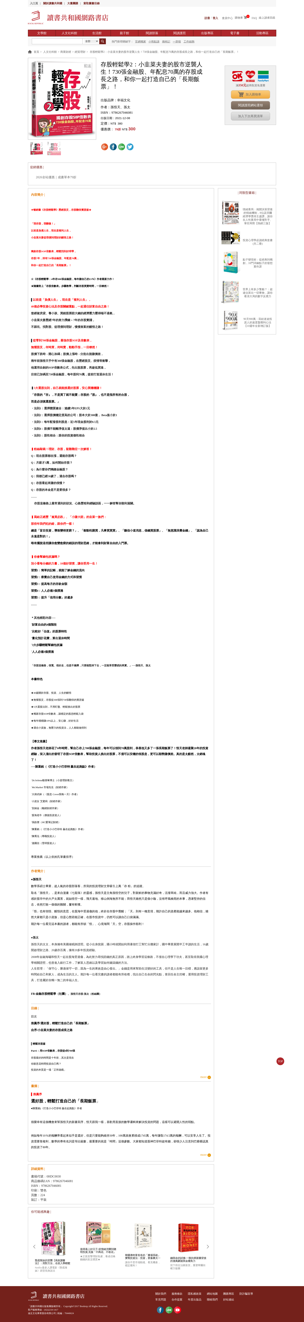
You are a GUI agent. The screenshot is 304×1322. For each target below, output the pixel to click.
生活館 (97, 33)
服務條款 (179, 1293)
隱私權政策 (199, 1293)
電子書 (234, 33)
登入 (215, 17)
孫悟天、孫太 (120, 107)
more (203, 1077)
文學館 (42, 33)
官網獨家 (140, 41)
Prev (34, 1247)
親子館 (124, 33)
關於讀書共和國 (52, 3)
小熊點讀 (154, 41)
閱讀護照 (179, 33)
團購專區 (236, 1293)
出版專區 (207, 33)
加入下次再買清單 (250, 116)
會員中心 (227, 17)
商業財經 (65, 51)
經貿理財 (80, 51)
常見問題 (161, 1299)
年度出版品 (199, 1299)
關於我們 (161, 1293)
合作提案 (179, 1299)
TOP (280, 1061)
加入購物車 (253, 94)
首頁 (36, 51)
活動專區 (262, 33)
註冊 (207, 17)
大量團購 (72, 3)
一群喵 (177, 41)
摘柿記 (166, 41)
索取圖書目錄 (91, 3)
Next (208, 1247)
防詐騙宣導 (256, 1293)
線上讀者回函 (267, 17)
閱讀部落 (152, 33)
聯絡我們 (218, 1299)
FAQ (254, 17)
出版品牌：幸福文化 (115, 100)
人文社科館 (69, 33)
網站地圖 (218, 1293)
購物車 (239, 17)
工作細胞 (189, 41)
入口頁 (34, 3)
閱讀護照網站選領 (250, 105)
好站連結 (236, 1299)
